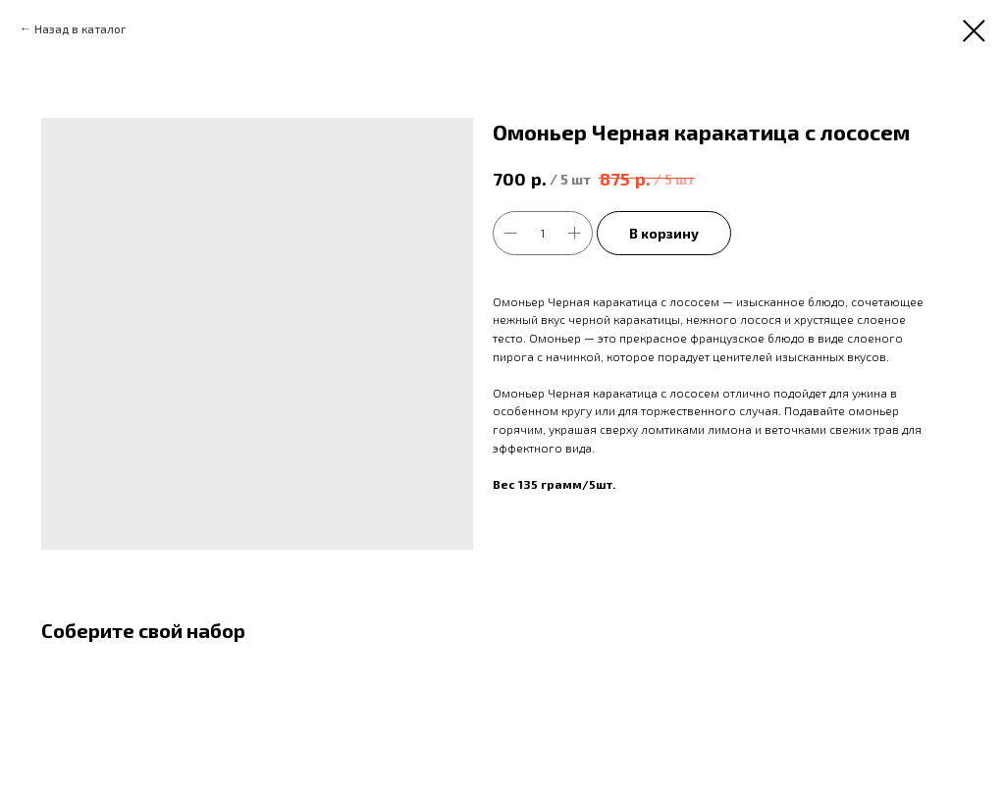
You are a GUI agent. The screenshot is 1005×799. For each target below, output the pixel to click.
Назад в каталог (80, 28)
